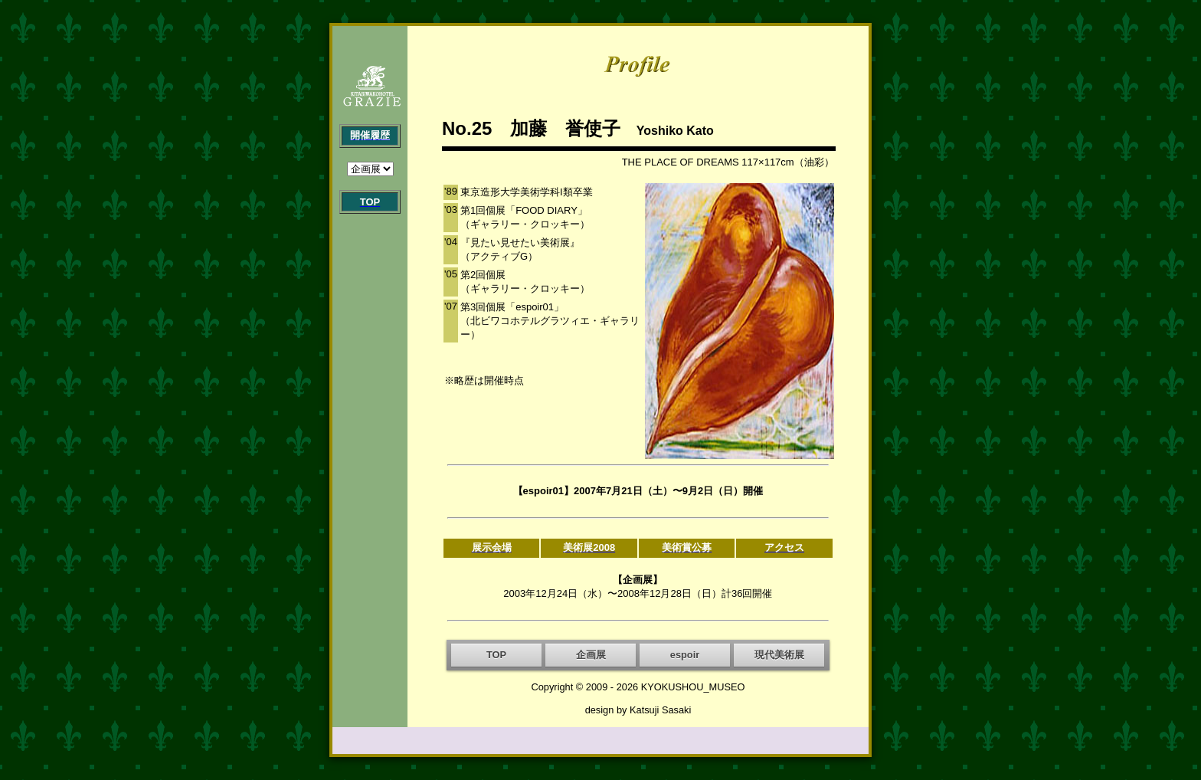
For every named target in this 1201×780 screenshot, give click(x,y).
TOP (496, 654)
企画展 (591, 654)
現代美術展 (779, 654)
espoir (684, 654)
